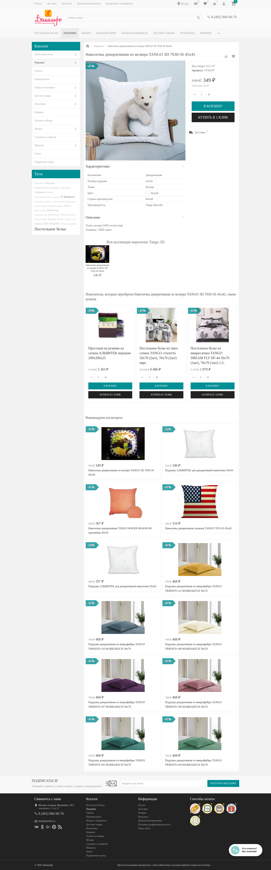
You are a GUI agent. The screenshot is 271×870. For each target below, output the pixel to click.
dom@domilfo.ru (46, 821)
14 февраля (40, 192)
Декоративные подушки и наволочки (53, 187)
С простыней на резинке (63, 201)
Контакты (67, 3)
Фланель (52, 219)
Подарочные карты (44, 162)
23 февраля (67, 196)
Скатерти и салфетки (45, 137)
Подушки (70, 33)
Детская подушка (68, 223)
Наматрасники (106, 33)
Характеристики (98, 166)
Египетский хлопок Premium (49, 206)
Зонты (38, 153)
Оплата (38, 3)
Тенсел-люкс (41, 219)
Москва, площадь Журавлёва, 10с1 (56, 805)
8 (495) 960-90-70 (224, 17)
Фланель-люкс (64, 219)
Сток (74, 219)
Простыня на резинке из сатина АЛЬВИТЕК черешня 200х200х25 (109, 353)
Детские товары (164, 33)
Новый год (52, 210)
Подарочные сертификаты (119, 3)
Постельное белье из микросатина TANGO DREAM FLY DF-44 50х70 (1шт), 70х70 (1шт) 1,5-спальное (210, 357)
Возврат (142, 813)
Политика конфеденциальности (154, 824)
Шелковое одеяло (43, 201)
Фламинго (39, 183)
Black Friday (40, 210)
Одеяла (86, 33)
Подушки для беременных (47, 214)
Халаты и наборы (44, 120)
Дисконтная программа (89, 3)
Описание (93, 217)
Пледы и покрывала (134, 33)
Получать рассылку (223, 783)
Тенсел (67, 205)
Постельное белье (46, 33)
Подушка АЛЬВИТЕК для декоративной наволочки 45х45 (122, 586)
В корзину (213, 106)
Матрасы (39, 145)
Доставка (52, 3)
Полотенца (187, 33)
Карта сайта (144, 828)
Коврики (206, 33)
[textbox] (134, 17)
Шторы (38, 129)
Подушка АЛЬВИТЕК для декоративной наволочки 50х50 (199, 470)
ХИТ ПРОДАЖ (51, 223)
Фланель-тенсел (68, 214)
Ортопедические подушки (47, 197)
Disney (50, 192)
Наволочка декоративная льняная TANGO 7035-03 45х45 (198, 528)
